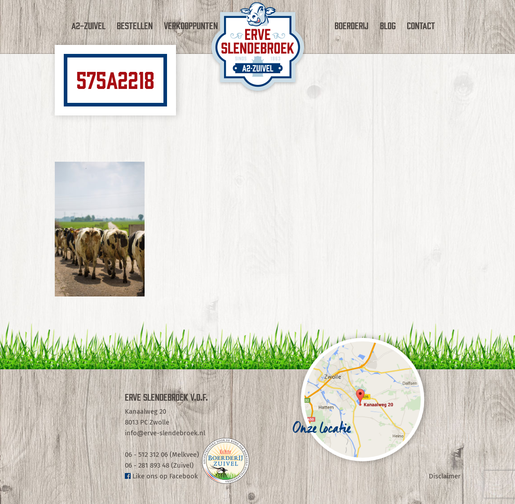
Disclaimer (445, 476)
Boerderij (352, 25)
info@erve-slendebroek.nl (165, 433)
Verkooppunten (191, 25)
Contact (421, 25)
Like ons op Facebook (161, 476)
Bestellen (135, 25)
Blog (388, 25)
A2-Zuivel (88, 25)
